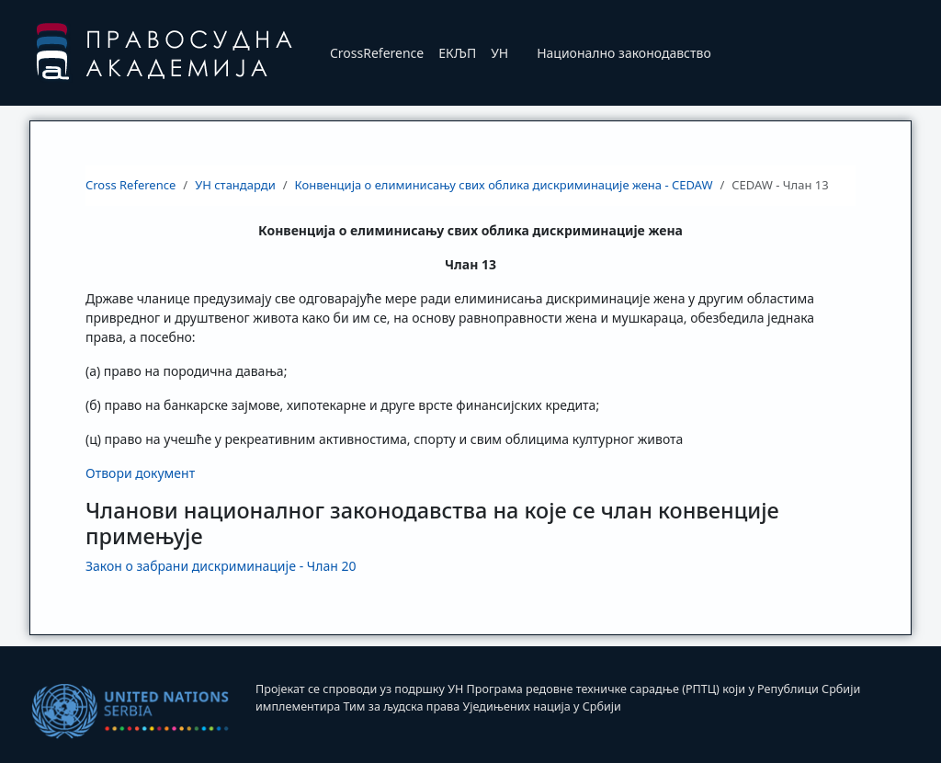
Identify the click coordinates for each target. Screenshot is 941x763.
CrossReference (377, 53)
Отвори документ (140, 473)
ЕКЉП (457, 53)
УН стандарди (235, 185)
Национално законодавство (624, 53)
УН (499, 53)
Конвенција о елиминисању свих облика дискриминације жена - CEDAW (504, 185)
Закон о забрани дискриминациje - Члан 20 (221, 566)
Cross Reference (130, 185)
